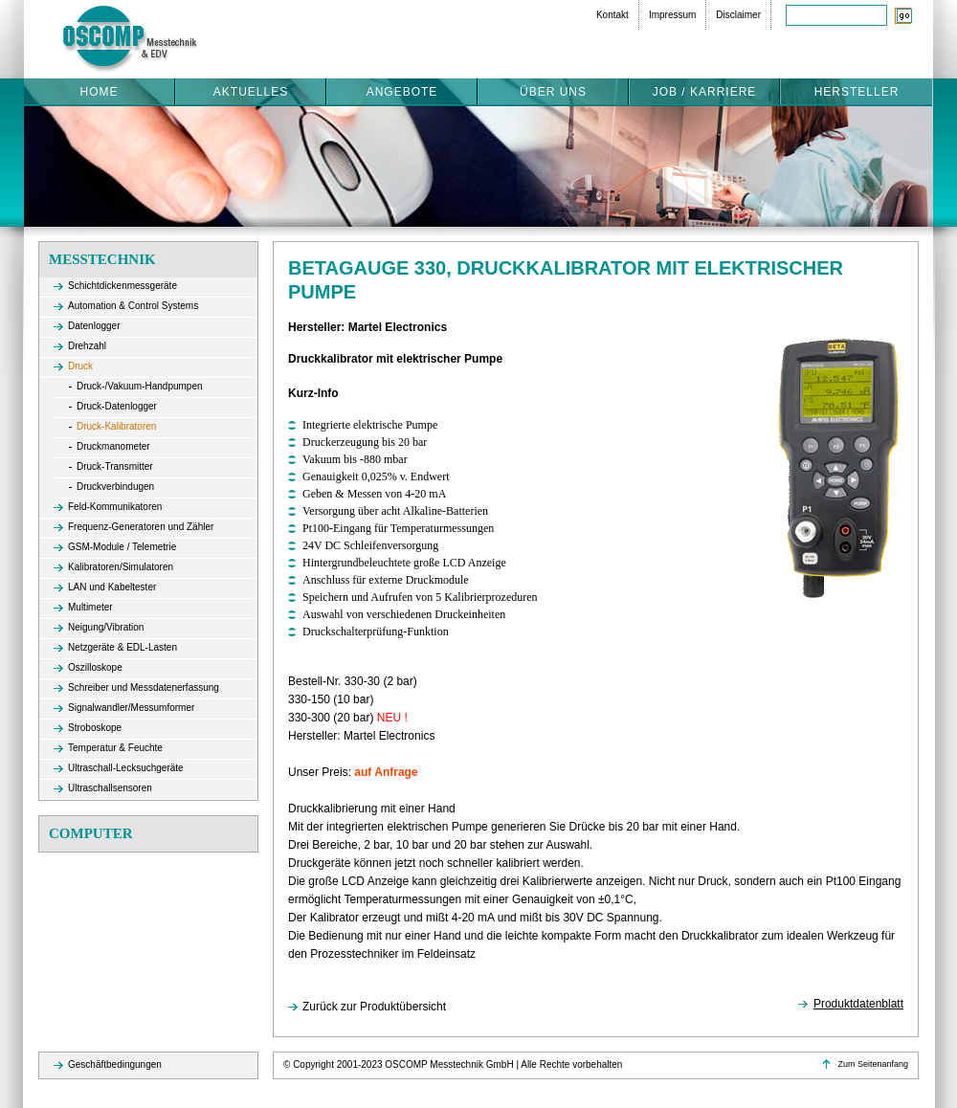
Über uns (553, 92)
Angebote (402, 92)
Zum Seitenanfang (872, 1064)
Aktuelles (250, 92)
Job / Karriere (705, 92)
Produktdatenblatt (858, 1003)
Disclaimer (738, 15)
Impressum (672, 15)
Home (99, 92)
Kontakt (612, 15)
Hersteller (857, 92)
